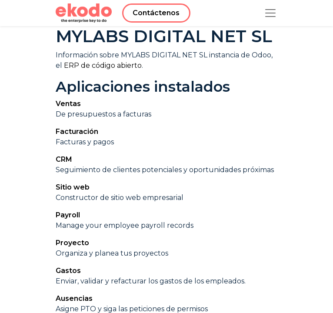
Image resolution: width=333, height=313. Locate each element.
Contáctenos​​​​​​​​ (156, 13)
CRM (64, 159)
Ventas (68, 104)
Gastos (68, 270)
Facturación (77, 131)
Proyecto (72, 243)
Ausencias (74, 298)
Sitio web (73, 187)
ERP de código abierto (103, 65)
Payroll (68, 215)
